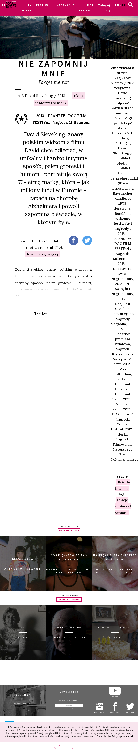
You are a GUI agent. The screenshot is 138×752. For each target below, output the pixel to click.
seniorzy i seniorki (51, 103)
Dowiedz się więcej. (42, 254)
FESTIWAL (43, 5)
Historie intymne (122, 485)
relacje (78, 95)
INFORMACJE (64, 5)
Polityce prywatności (122, 736)
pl (124, 5)
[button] (69, 747)
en (117, 5)
